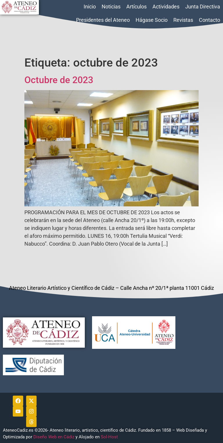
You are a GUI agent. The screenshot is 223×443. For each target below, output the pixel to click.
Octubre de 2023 (58, 79)
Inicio (90, 6)
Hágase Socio (152, 20)
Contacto (209, 20)
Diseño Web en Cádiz (53, 437)
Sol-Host (110, 437)
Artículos (136, 6)
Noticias (111, 6)
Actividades (165, 6)
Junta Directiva (202, 6)
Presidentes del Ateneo (103, 20)
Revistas (183, 20)
